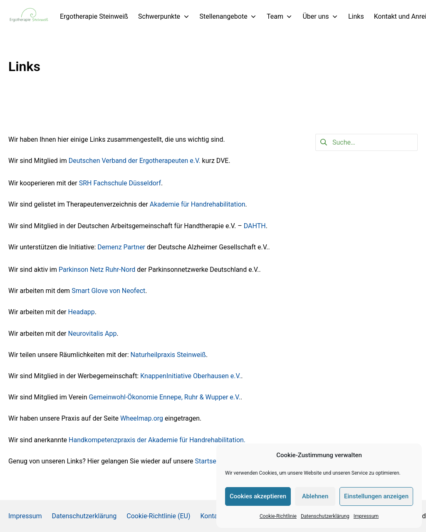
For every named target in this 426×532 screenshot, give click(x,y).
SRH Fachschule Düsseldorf (120, 183)
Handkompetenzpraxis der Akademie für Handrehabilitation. (157, 440)
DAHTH (255, 226)
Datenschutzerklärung (325, 516)
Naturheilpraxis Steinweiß (168, 355)
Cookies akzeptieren (258, 496)
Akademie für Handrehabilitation (197, 204)
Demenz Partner (121, 247)
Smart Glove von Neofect (107, 291)
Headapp (81, 312)
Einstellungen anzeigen (376, 496)
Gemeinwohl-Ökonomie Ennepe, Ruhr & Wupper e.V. (164, 397)
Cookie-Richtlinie (278, 516)
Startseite (209, 461)
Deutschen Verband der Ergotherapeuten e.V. (135, 161)
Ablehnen (315, 496)
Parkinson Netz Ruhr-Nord (97, 269)
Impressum (366, 516)
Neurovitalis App (92, 333)
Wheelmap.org (142, 418)
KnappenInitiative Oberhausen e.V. (190, 376)
